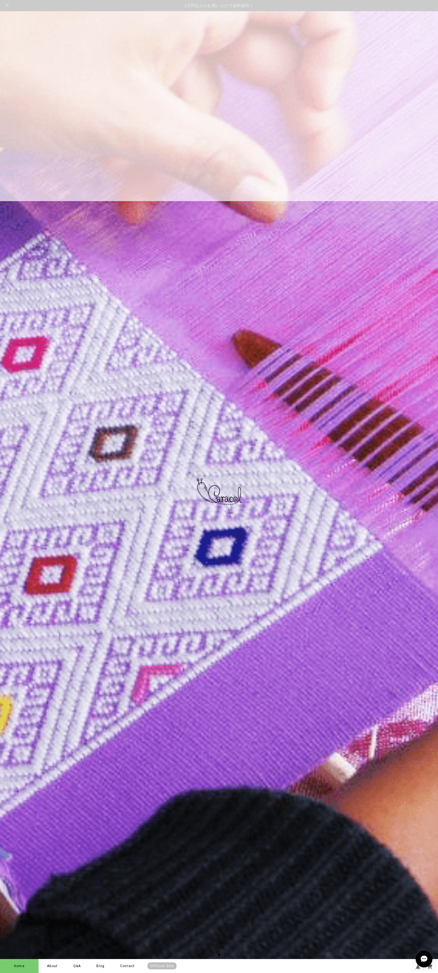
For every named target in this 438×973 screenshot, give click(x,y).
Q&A (77, 966)
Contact (127, 966)
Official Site (162, 966)
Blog (100, 966)
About (52, 966)
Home (19, 966)
